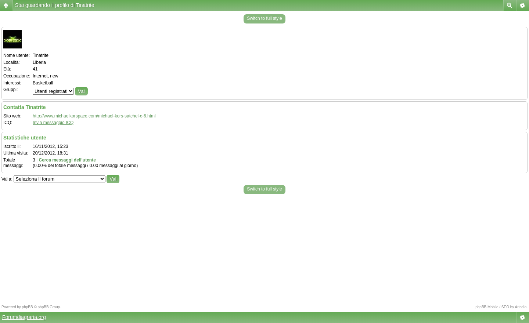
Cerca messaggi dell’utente (67, 160)
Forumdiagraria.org (24, 317)
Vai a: (6, 179)
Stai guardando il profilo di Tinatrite (54, 5)
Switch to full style (264, 18)
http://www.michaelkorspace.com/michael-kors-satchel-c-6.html (94, 116)
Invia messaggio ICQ (53, 122)
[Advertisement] (264, 247)
